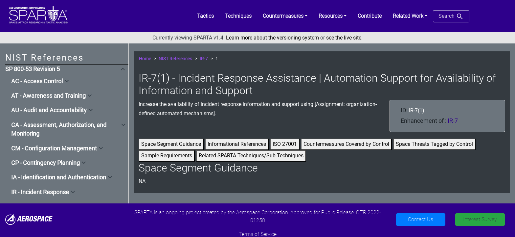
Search (451, 16)
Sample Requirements (166, 155)
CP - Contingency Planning (45, 163)
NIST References (175, 59)
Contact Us (420, 219)
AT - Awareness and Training (48, 95)
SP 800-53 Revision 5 (32, 69)
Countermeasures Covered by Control (346, 144)
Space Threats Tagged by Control (434, 144)
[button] (285, 16)
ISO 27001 (285, 144)
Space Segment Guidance (171, 144)
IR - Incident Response (40, 192)
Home (145, 59)
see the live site (343, 38)
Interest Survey (480, 219)
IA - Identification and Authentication (58, 177)
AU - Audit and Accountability (49, 110)
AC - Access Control (37, 81)
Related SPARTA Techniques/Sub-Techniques (251, 155)
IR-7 (204, 59)
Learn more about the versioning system (272, 38)
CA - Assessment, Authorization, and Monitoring (58, 129)
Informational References (237, 144)
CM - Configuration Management (54, 148)
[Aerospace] (29, 219)
